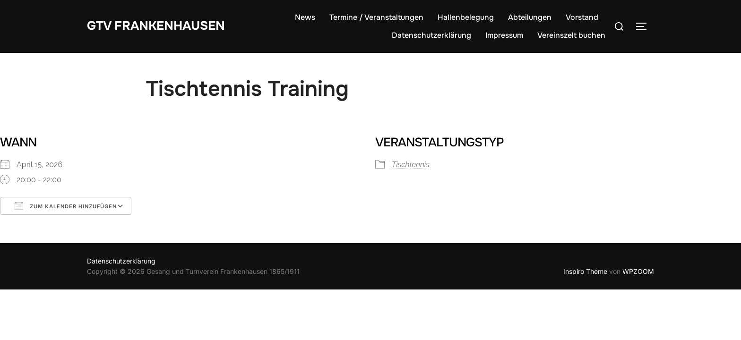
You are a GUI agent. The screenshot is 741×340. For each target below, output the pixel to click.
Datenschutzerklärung (431, 35)
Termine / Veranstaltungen (376, 17)
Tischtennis (411, 164)
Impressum (504, 35)
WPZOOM (638, 271)
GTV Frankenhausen (156, 26)
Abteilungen (529, 17)
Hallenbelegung (466, 17)
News (305, 17)
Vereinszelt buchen (571, 35)
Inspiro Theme (585, 271)
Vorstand (582, 17)
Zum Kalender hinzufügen (66, 206)
